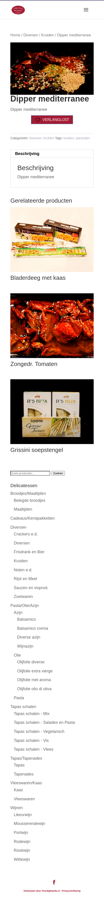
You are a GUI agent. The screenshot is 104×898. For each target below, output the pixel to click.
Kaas (18, 790)
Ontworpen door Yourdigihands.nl (42, 891)
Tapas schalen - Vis (31, 740)
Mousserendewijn (29, 823)
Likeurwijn (23, 814)
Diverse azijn (28, 637)
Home (15, 35)
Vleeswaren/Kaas (26, 783)
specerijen (82, 138)
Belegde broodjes (29, 500)
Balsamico (26, 619)
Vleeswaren (24, 799)
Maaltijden (23, 509)
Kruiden (47, 35)
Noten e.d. (23, 570)
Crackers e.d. (26, 534)
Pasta (19, 698)
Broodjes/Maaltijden (28, 493)
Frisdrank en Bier (29, 552)
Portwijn (21, 832)
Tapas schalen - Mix (31, 713)
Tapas (19, 765)
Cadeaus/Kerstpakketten (32, 518)
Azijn (18, 612)
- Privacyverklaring (70, 891)
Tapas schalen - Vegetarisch (39, 731)
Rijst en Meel (25, 578)
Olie (17, 655)
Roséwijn (22, 850)
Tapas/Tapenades (26, 758)
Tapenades (23, 774)
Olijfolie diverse (30, 662)
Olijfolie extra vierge (35, 671)
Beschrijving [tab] (27, 153)
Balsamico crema (32, 628)
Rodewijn (22, 841)
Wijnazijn (25, 646)
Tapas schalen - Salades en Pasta (44, 722)
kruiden (69, 138)
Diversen (30, 35)
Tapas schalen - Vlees (33, 749)
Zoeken (58, 473)
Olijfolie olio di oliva (34, 689)
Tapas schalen (23, 706)
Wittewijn (22, 859)
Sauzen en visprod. (31, 588)
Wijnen (16, 807)
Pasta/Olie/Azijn (24, 605)
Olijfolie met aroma (34, 680)
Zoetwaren (23, 596)
